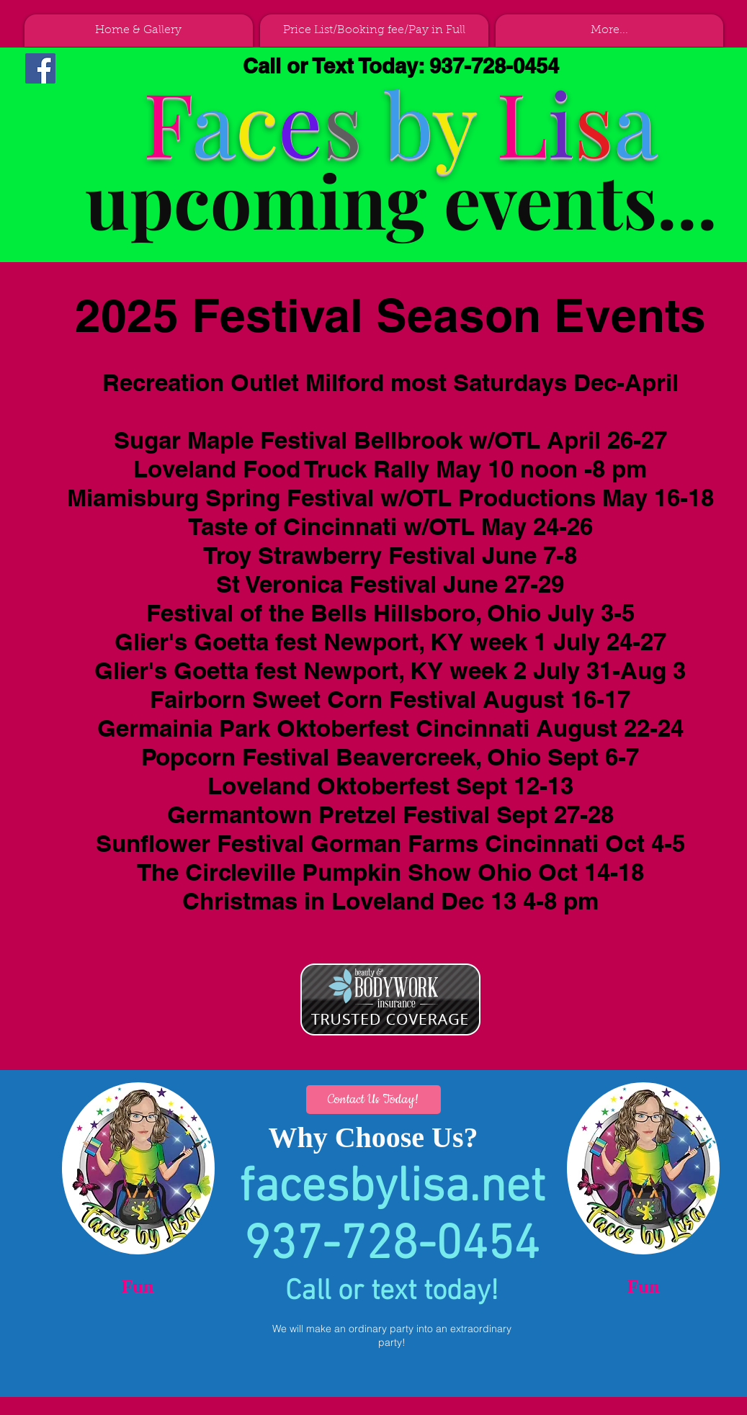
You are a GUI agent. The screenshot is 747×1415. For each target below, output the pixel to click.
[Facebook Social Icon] (40, 68)
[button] (373, 1099)
